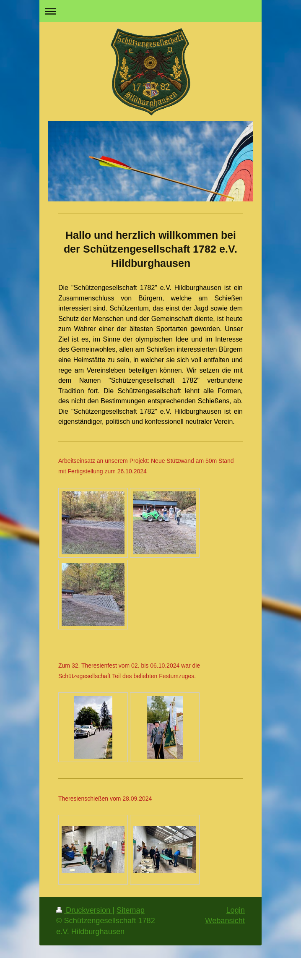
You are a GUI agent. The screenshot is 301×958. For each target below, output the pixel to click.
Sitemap (131, 910)
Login (235, 910)
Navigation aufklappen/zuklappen (150, 11)
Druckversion (84, 910)
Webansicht (225, 920)
